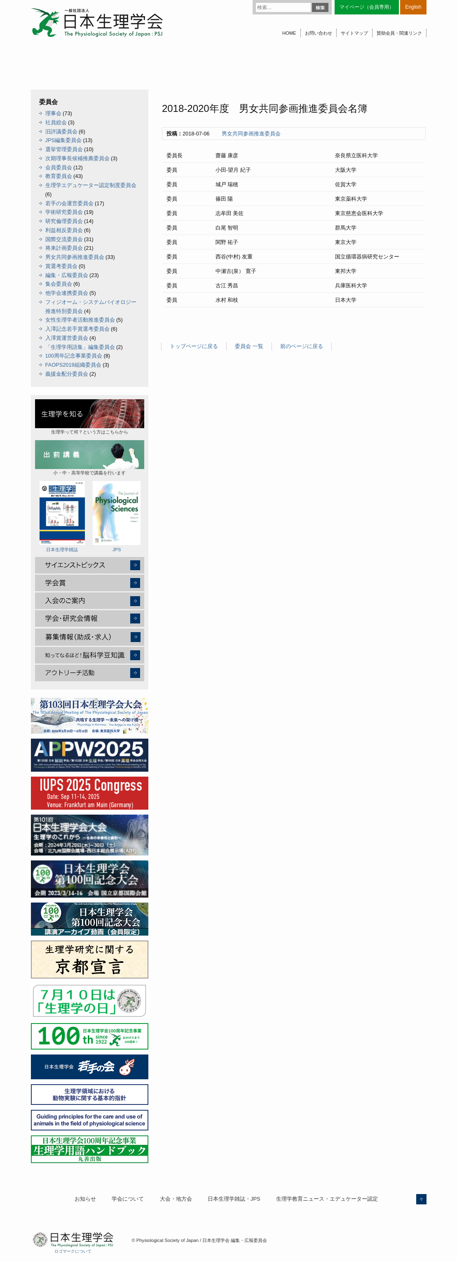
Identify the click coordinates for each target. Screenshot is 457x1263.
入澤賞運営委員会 (66, 338)
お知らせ (85, 1199)
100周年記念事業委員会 (73, 356)
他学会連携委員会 (66, 293)
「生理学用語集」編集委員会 (80, 347)
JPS (117, 516)
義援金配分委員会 (66, 374)
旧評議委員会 (61, 131)
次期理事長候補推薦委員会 (77, 158)
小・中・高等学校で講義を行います (89, 457)
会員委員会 (58, 167)
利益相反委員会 (64, 230)
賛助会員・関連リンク (399, 33)
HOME (289, 33)
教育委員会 (58, 176)
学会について (128, 1199)
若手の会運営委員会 (69, 203)
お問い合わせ (318, 33)
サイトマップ (354, 33)
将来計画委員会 (64, 248)
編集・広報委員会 (66, 275)
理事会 (53, 113)
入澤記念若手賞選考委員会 (77, 329)
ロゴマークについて (72, 1251)
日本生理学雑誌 (62, 516)
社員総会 (56, 122)
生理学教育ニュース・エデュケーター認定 (327, 1199)
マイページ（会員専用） (367, 7)
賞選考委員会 (61, 266)
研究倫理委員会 (64, 221)
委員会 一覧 (249, 346)
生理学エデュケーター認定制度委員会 (90, 185)
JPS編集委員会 (63, 140)
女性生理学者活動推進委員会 (80, 320)
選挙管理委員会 (64, 149)
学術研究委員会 (64, 212)
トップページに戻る (194, 346)
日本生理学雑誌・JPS (234, 1199)
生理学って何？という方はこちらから (89, 416)
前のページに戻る (301, 346)
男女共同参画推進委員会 (251, 133)
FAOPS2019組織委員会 (73, 365)
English (413, 7)
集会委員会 (58, 284)
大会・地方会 (176, 1199)
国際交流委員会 (64, 239)
